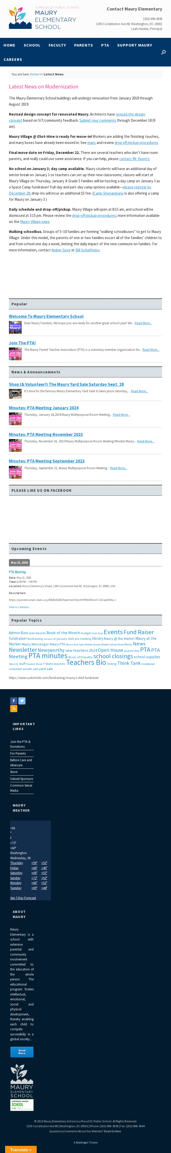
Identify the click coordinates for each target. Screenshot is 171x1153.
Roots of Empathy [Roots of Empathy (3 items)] (80, 657)
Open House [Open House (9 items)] (110, 650)
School (32, 45)
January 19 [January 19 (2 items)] (50, 639)
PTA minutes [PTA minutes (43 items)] (48, 655)
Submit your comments (98, 120)
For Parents (18, 753)
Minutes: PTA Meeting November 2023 (46, 434)
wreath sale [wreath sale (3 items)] (30, 669)
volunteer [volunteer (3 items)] (15, 669)
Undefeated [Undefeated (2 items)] (148, 664)
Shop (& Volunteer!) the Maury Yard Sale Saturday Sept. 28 (66, 384)
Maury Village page (34, 221)
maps (91, 142)
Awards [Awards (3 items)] (41, 633)
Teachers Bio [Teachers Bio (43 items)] (86, 662)
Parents (83, 45)
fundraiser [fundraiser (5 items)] (18, 638)
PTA (105, 45)
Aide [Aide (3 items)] (32, 633)
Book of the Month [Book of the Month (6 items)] (63, 632)
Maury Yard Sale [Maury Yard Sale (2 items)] (75, 644)
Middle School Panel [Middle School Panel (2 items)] (112, 644)
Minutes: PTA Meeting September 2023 (47, 461)
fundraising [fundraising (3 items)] (35, 639)
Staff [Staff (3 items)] (22, 664)
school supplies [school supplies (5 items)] (147, 656)
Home (10, 45)
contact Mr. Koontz (134, 158)
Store (13, 772)
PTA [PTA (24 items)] (145, 649)
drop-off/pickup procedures (94, 215)
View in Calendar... (20, 607)
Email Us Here (112, 1131)
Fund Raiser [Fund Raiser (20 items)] (139, 632)
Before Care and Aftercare (21, 762)
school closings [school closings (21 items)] (113, 656)
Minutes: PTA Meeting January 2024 (43, 408)
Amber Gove (61, 250)
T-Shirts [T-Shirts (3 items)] (48, 664)
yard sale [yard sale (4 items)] (46, 668)
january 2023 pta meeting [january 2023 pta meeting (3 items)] (74, 639)
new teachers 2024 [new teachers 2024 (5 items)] (81, 650)
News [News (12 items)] (139, 643)
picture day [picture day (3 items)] (131, 651)
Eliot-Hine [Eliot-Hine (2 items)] (97, 633)
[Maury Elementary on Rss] (13, 708)
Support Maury (134, 45)
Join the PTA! (22, 343)
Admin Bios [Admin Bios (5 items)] (18, 632)
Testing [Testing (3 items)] (111, 664)
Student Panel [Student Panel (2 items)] (34, 664)
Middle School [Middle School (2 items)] (92, 644)
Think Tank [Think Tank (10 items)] (129, 663)
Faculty (57, 45)
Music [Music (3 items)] (128, 644)
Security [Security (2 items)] (13, 664)
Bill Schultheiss (87, 250)
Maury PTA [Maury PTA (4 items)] (57, 644)
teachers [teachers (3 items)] (59, 664)
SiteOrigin (82, 1142)
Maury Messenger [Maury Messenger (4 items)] (35, 644)
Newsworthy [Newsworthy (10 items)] (51, 650)
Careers (13, 59)
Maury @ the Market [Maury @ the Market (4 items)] (119, 638)
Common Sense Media (21, 788)
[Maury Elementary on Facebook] (13, 700)
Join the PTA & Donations (20, 744)
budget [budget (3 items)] (86, 633)
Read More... (143, 323)
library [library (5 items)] (97, 638)
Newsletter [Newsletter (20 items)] (23, 650)
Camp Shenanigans (109, 193)
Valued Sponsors (21, 779)
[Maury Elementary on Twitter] (21, 700)
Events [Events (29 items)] (113, 632)
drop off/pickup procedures (136, 142)
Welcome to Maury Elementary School (46, 316)
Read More (21, 1052)
